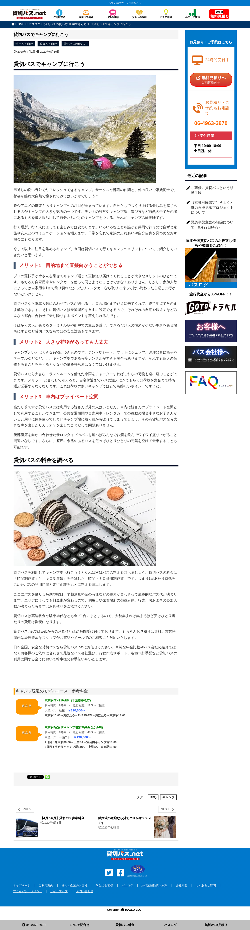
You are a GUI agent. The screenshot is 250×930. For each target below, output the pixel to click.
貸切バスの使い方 (75, 44)
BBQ (153, 797)
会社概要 (181, 885)
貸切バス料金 (86, 17)
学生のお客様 (104, 885)
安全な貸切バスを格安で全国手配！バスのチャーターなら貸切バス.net (29, 16)
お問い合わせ (84, 891)
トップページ (21, 885)
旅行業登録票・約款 (154, 885)
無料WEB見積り (216, 925)
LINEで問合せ (79, 925)
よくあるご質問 (206, 885)
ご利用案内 (46, 885)
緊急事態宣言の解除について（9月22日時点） (212, 224)
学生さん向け (24, 44)
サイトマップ (59, 891)
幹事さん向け (48, 44)
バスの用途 (166, 17)
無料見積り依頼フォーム (219, 14)
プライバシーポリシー (27, 891)
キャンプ (168, 797)
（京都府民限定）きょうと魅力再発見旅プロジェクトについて (212, 207)
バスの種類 (112, 17)
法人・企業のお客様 (75, 885)
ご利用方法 (59, 17)
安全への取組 (139, 17)
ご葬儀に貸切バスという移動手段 (212, 190)
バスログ (127, 885)
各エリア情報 (192, 17)
